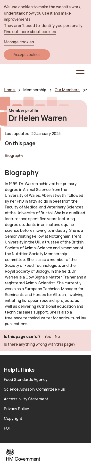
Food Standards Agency (26, 379)
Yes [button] (47, 336)
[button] (80, 73)
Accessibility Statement (26, 399)
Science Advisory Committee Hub (34, 389)
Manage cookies (19, 42)
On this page (20, 143)
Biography (14, 155)
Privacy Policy (16, 408)
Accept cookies (27, 54)
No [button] (57, 336)
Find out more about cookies (30, 31)
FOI (7, 428)
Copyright (13, 418)
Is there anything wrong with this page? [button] (39, 344)
